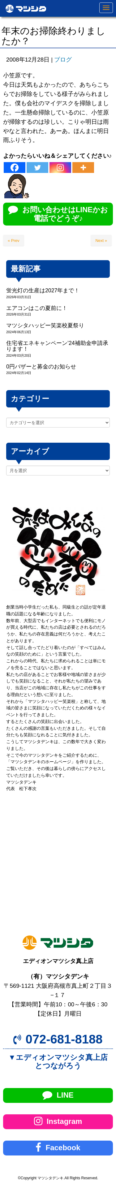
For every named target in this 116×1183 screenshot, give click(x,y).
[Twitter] (37, 167)
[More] (83, 167)
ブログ (63, 59)
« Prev (13, 240)
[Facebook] (14, 167)
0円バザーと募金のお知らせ (41, 367)
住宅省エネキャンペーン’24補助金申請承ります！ (57, 346)
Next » (101, 240)
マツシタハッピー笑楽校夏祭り (45, 325)
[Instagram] (60, 167)
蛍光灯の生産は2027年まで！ (42, 290)
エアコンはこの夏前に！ (36, 308)
